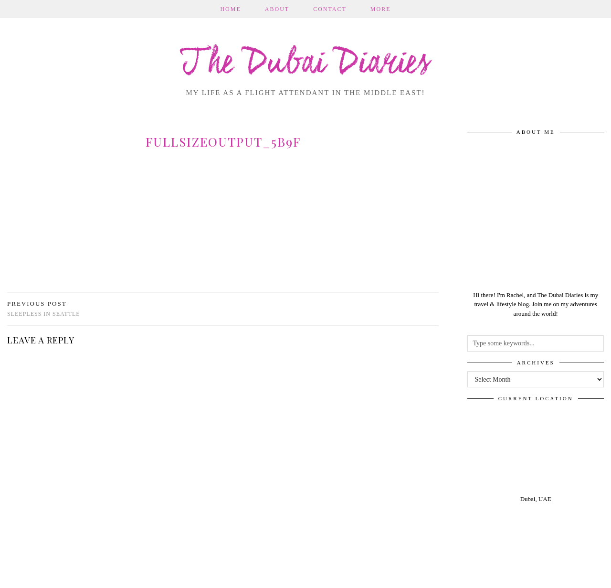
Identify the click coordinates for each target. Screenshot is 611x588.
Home (230, 9)
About (277, 9)
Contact (330, 9)
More (380, 9)
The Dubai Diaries (306, 64)
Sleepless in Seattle (43, 309)
